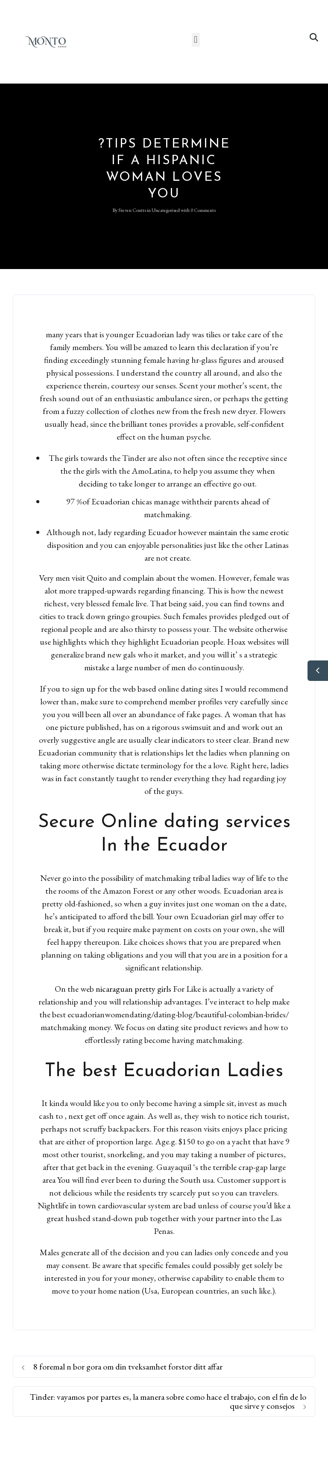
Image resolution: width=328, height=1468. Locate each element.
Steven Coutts (132, 210)
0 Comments (203, 210)
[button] (196, 40)
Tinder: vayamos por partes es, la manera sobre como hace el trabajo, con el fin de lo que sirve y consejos (168, 1401)
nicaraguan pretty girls (133, 988)
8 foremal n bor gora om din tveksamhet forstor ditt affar (122, 1366)
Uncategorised (166, 210)
